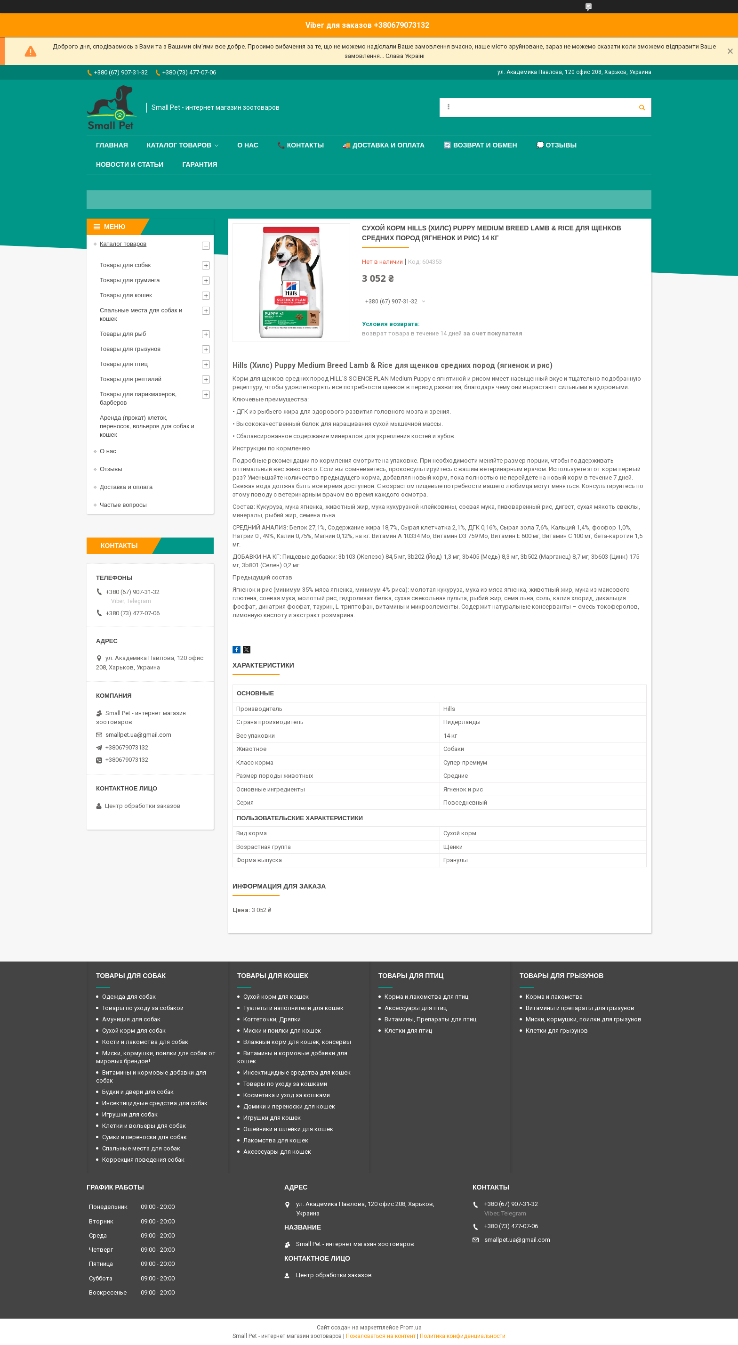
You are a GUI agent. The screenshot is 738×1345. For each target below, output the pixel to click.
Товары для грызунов (130, 348)
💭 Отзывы (556, 145)
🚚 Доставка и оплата (384, 145)
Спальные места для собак (141, 1148)
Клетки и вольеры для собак (144, 1125)
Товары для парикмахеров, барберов (138, 398)
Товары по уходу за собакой (143, 1007)
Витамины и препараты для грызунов (580, 1007)
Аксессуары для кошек (277, 1151)
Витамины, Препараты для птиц (430, 1019)
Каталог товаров (179, 145)
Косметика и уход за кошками (286, 1095)
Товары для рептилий (130, 379)
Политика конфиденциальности (462, 1336)
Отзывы (111, 469)
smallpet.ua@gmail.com (138, 734)
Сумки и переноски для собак (144, 1137)
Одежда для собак (129, 996)
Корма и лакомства (554, 996)
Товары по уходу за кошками (285, 1083)
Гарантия (199, 164)
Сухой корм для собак (134, 1030)
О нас (247, 145)
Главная (112, 145)
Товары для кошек (126, 295)
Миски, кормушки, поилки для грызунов (584, 1019)
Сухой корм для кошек (276, 996)
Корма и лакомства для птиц (426, 996)
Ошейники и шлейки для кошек (288, 1129)
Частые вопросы (123, 504)
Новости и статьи (129, 164)
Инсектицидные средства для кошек (297, 1072)
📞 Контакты (300, 145)
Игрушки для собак (130, 1114)
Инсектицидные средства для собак (155, 1103)
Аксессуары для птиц (416, 1007)
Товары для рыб (123, 333)
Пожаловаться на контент (381, 1336)
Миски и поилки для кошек (282, 1030)
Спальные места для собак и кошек (141, 314)
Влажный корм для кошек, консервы (297, 1041)
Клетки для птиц (408, 1030)
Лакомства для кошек (275, 1140)
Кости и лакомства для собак (145, 1041)
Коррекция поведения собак (143, 1159)
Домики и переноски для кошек (289, 1106)
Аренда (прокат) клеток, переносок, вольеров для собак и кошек (147, 426)
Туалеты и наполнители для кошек (293, 1007)
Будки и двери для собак (138, 1091)
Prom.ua (411, 1327)
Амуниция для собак (131, 1019)
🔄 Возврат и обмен (480, 145)
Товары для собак (125, 265)
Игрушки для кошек (272, 1117)
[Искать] (642, 107)
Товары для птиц (124, 363)
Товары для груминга (130, 280)
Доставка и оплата (126, 486)
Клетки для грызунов (557, 1030)
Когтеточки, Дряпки (272, 1019)
